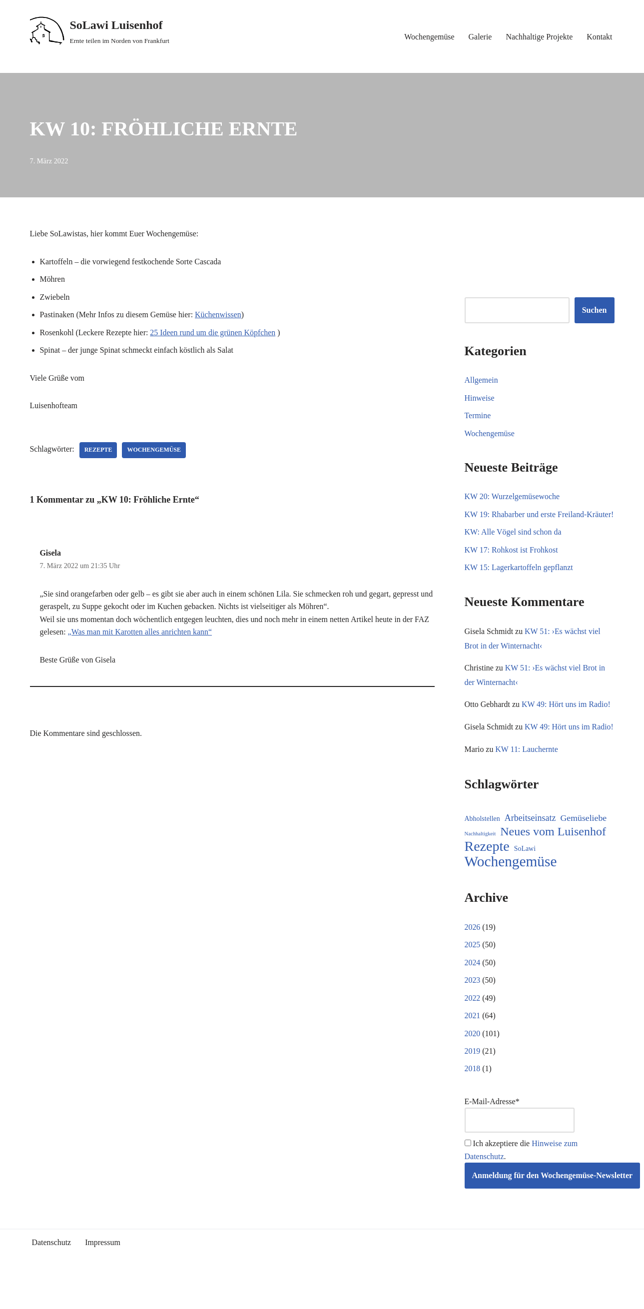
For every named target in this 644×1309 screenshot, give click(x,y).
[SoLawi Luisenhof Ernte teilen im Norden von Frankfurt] (100, 31)
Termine (478, 416)
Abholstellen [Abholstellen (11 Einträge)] (482, 847)
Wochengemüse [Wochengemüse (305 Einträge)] (511, 890)
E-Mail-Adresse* (520, 1144)
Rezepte (98, 450)
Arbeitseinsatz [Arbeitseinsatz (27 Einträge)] (530, 846)
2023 (473, 1009)
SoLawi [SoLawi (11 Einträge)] (525, 877)
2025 (473, 973)
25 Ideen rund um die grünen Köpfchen (214, 333)
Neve (38, 1296)
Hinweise (480, 398)
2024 (473, 991)
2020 (473, 1062)
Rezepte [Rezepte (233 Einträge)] (487, 874)
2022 (473, 1026)
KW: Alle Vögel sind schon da (513, 545)
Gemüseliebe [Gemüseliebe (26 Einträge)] (584, 846)
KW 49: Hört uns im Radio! (567, 718)
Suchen (594, 310)
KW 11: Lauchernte (527, 777)
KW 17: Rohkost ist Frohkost (512, 563)
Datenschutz (51, 1272)
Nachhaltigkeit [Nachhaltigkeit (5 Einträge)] (480, 862)
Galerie (479, 36)
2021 (473, 1044)
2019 (473, 1080)
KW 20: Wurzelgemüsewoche (513, 497)
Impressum (103, 1272)
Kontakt (600, 36)
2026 (473, 955)
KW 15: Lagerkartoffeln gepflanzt (519, 581)
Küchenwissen (219, 315)
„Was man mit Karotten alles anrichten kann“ (140, 633)
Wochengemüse (428, 36)
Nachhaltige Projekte (539, 36)
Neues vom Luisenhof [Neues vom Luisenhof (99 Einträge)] (553, 860)
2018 (473, 1098)
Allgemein (482, 380)
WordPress (119, 1296)
